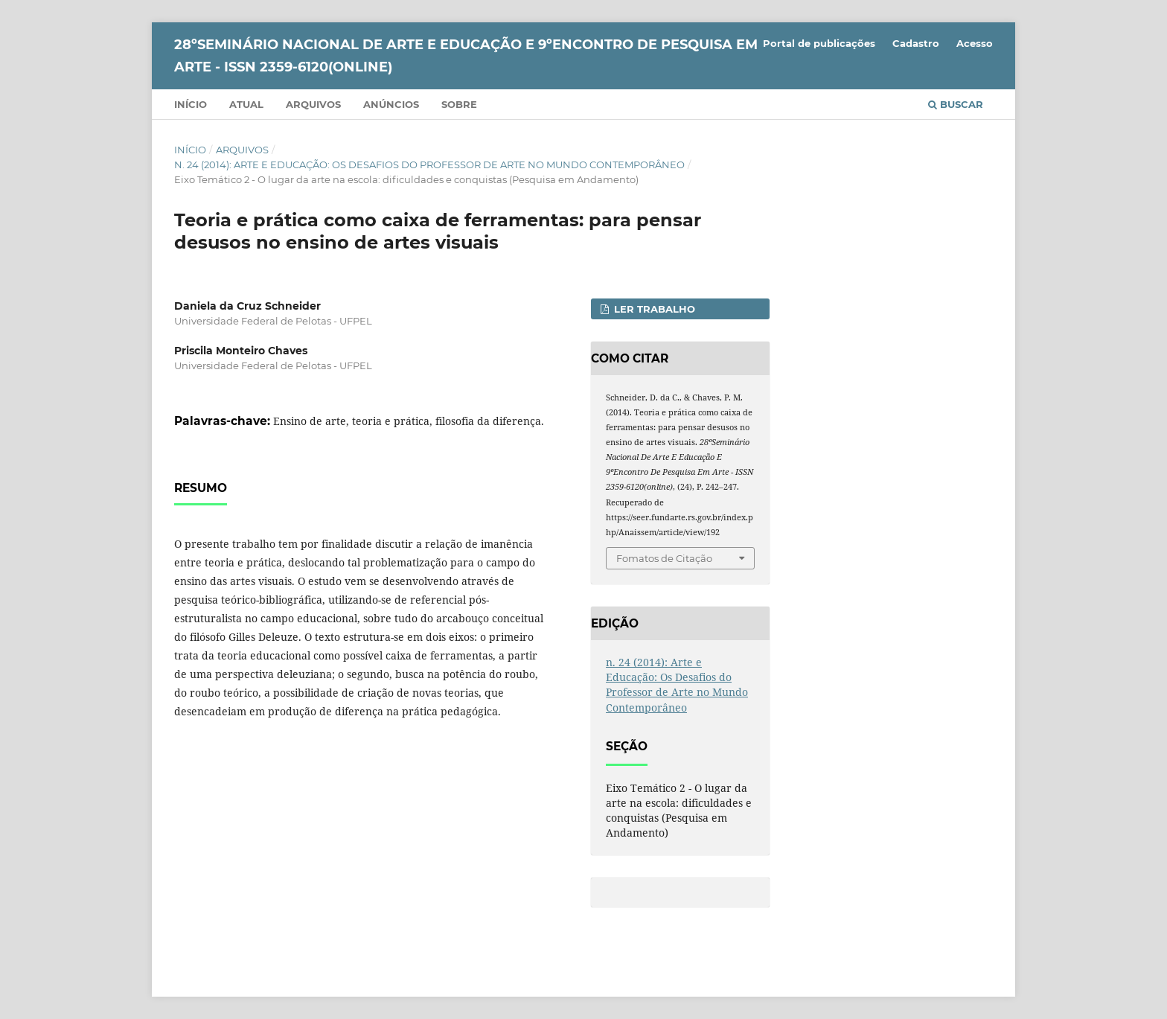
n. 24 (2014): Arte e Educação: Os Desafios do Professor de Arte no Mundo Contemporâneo (429, 164)
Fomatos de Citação (664, 558)
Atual (246, 104)
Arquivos (313, 104)
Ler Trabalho (653, 309)
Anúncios (391, 104)
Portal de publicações (819, 43)
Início (190, 104)
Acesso (974, 43)
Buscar (955, 104)
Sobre (459, 104)
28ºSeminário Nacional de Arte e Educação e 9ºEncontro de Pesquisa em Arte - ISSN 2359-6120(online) (466, 55)
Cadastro (915, 43)
